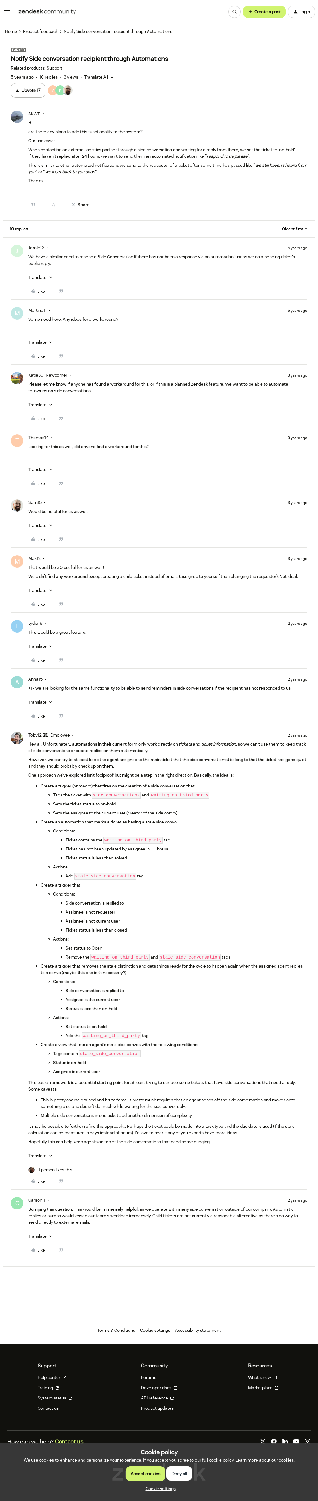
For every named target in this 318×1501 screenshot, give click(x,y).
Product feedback (40, 31)
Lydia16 (35, 623)
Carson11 (36, 1200)
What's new (262, 1377)
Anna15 (35, 679)
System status (55, 1398)
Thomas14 (38, 437)
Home (11, 31)
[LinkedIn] (285, 1441)
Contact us (48, 1408)
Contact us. (69, 1441)
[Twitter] (263, 1441)
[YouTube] (296, 1441)
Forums (148, 1377)
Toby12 (35, 735)
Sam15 (35, 502)
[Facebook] (274, 1441)
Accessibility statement (198, 1330)
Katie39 (35, 375)
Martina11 (37, 310)
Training (48, 1387)
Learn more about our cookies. (265, 1460)
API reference (157, 1398)
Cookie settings (155, 1330)
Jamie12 (36, 248)
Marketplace (263, 1387)
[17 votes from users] (64, 90)
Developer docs (159, 1387)
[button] (7, 13)
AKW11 (34, 113)
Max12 (34, 558)
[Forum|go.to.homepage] (47, 12)
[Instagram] (307, 1441)
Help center (52, 1377)
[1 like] (50, 1170)
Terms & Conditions (116, 1330)
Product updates (157, 1408)
